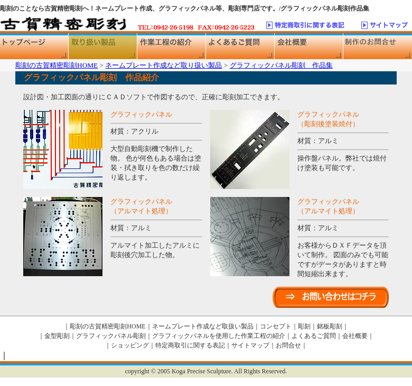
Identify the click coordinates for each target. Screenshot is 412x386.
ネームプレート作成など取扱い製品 (203, 326)
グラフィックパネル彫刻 (111, 336)
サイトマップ (250, 345)
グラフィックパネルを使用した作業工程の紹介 (218, 336)
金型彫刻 (57, 336)
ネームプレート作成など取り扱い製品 (163, 65)
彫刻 (304, 326)
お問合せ (288, 345)
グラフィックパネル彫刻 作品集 (281, 65)
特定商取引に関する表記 (190, 345)
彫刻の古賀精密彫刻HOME (56, 65)
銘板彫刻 (329, 326)
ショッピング (130, 345)
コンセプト (276, 326)
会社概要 (355, 336)
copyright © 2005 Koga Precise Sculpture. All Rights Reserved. (206, 371)
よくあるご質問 (314, 336)
